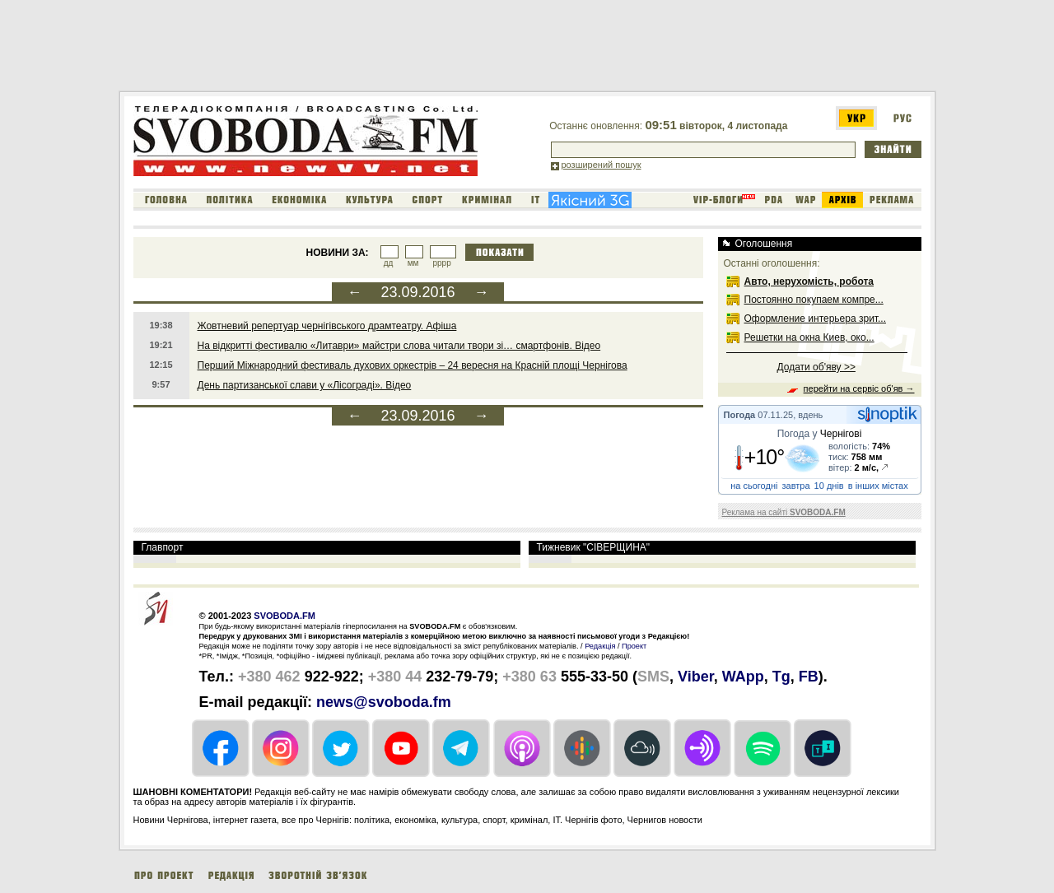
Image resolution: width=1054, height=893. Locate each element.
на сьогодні (753, 486)
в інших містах (878, 486)
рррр (441, 262)
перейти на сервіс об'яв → (859, 388)
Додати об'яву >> (816, 367)
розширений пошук (601, 165)
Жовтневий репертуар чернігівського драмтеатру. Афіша (327, 326)
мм (413, 262)
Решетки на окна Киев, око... (809, 337)
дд (389, 262)
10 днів (829, 486)
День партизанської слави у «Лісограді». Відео (305, 385)
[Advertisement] (418, 49)
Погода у (819, 434)
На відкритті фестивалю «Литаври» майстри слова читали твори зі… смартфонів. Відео (399, 345)
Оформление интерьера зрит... (815, 318)
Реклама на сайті (784, 512)
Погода (740, 415)
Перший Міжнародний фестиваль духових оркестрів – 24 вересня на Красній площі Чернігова (412, 365)
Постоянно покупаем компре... (814, 299)
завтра (796, 486)
